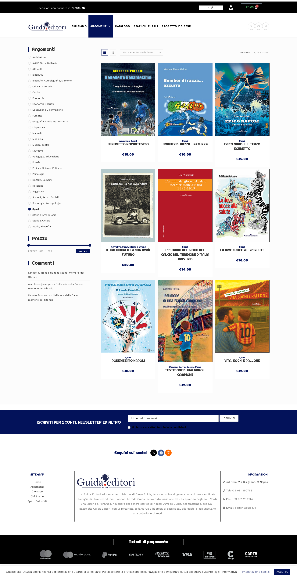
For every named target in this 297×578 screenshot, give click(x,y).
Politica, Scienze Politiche (47, 168)
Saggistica (38, 191)
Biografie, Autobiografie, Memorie (52, 80)
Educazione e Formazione (47, 109)
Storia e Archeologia (44, 215)
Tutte (265, 52)
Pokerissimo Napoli (128, 361)
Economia (38, 98)
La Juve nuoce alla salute (242, 250)
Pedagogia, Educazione (45, 156)
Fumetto (37, 115)
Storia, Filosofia (41, 226)
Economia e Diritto (43, 103)
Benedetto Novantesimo (128, 144)
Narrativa (124, 141)
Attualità (37, 69)
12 (253, 52)
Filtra (82, 251)
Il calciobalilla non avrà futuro (128, 252)
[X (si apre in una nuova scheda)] (251, 26)
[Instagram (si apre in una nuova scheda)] (265, 26)
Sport (134, 141)
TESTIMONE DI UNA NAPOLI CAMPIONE (185, 372)
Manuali (36, 133)
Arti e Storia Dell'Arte (44, 63)
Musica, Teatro (40, 144)
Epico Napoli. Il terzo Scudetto (242, 146)
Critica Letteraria (42, 86)
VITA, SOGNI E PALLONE (242, 361)
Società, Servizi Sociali (181, 367)
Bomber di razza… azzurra (185, 144)
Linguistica (38, 127)
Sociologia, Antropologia (46, 203)
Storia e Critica (137, 247)
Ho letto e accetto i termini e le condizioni (157, 427)
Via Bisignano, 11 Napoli (253, 481)
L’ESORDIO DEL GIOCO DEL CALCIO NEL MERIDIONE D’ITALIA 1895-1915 (185, 254)
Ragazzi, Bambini (42, 179)
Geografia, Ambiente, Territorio (50, 121)
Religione (37, 185)
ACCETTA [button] (282, 571)
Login (211, 7)
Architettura (39, 57)
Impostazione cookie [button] (256, 571)
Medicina (37, 139)
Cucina (36, 92)
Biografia (37, 74)
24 (258, 52)
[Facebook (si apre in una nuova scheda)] (258, 26)
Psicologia (38, 174)
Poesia (36, 162)
